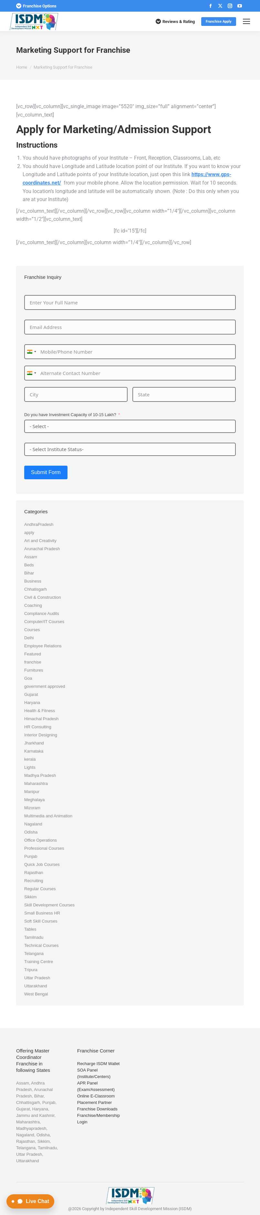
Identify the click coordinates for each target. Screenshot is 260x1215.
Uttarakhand (35, 985)
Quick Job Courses (42, 864)
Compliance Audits (41, 613)
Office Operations (40, 840)
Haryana (32, 702)
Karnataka (33, 751)
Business (32, 581)
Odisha (30, 832)
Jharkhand (34, 743)
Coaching (33, 605)
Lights (30, 767)
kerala (30, 759)
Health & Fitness (39, 710)
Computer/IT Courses (44, 621)
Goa (28, 678)
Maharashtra (36, 783)
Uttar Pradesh (37, 977)
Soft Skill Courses (40, 921)
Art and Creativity (40, 540)
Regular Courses (40, 888)
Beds (29, 564)
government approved (44, 686)
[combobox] (31, 352)
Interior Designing (40, 734)
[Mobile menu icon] (246, 21)
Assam (30, 556)
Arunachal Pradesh (42, 548)
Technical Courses (41, 945)
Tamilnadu (33, 937)
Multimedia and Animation (48, 815)
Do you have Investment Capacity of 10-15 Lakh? (70, 414)
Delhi (29, 637)
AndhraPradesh (38, 524)
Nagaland (33, 824)
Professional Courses (44, 848)
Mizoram (32, 807)
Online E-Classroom (96, 1096)
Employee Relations (43, 645)
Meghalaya (34, 799)
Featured (32, 654)
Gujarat (31, 694)
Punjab (30, 856)
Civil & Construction (42, 597)
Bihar (29, 573)
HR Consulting (37, 726)
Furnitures (33, 670)
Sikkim (30, 896)
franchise (32, 662)
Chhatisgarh (35, 589)
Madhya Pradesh (40, 775)
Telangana (34, 953)
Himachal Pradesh (41, 718)
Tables (30, 929)
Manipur (31, 791)
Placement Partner (94, 1102)
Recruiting (33, 880)
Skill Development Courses (49, 905)
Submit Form (46, 472)
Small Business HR (42, 913)
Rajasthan (33, 872)
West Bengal (36, 994)
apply (29, 532)
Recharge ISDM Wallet (98, 1063)
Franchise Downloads (97, 1109)
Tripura (30, 969)
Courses (32, 629)
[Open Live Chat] (30, 1201)
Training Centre (38, 961)
